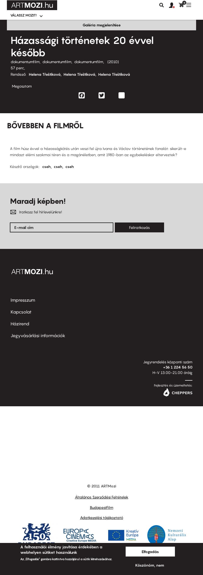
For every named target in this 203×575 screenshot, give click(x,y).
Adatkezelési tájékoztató (101, 517)
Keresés (161, 5)
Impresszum (23, 300)
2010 (113, 61)
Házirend (20, 323)
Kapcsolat (21, 312)
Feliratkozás (139, 227)
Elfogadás (150, 551)
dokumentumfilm (25, 61)
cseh (46, 166)
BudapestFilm (101, 507)
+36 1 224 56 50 (177, 367)
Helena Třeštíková (45, 74)
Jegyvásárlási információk (38, 335)
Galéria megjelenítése (102, 25)
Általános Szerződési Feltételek (101, 497)
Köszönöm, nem (149, 565)
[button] (174, 5)
